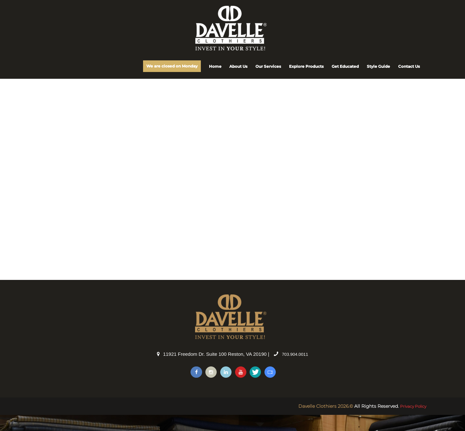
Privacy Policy (410, 422)
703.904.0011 (295, 369)
